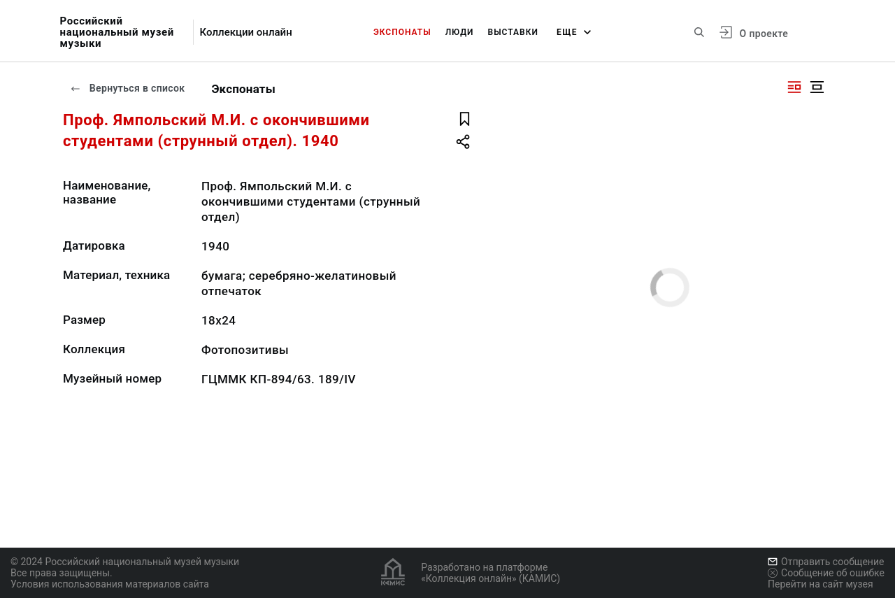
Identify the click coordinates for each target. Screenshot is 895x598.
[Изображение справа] (794, 87)
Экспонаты (402, 32)
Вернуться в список (127, 88)
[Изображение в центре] (817, 87)
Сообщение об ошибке (826, 572)
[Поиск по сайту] (699, 32)
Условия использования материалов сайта (109, 584)
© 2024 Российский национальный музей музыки (124, 561)
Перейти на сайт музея (820, 584)
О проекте (764, 33)
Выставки (513, 32)
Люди (459, 32)
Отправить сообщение (826, 561)
